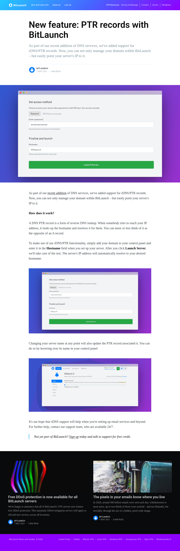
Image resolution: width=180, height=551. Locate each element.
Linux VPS (101, 539)
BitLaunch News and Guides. (22, 539)
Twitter (76, 539)
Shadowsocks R (163, 539)
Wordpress (166, 5)
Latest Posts (64, 539)
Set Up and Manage (129, 5)
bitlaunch (42, 68)
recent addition (56, 193)
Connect (145, 5)
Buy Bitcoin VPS (40, 5)
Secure (155, 5)
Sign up (57, 5)
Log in (68, 5)
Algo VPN (148, 539)
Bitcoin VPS (88, 539)
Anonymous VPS (133, 539)
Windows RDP (116, 539)
